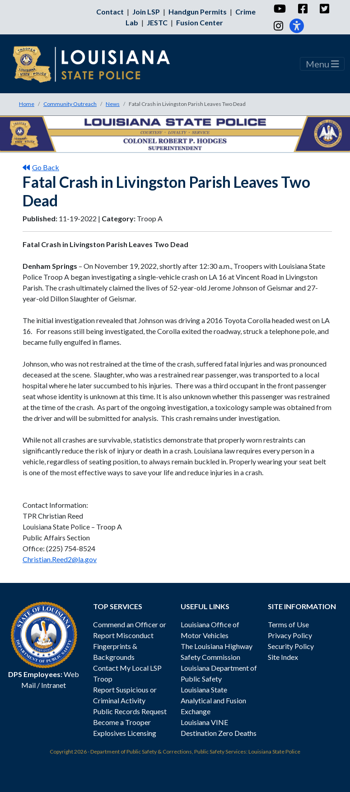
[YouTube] (279, 8)
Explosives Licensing (124, 733)
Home (26, 103)
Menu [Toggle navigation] (322, 63)
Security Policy (291, 646)
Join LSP (146, 11)
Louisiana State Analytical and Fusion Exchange (213, 700)
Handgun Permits (197, 11)
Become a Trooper (122, 722)
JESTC (157, 22)
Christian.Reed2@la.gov (60, 559)
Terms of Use (288, 624)
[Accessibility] (296, 26)
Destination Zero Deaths (219, 733)
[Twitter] (324, 8)
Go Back (41, 167)
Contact (110, 11)
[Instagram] (278, 25)
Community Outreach (70, 103)
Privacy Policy (290, 635)
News (113, 103)
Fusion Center (199, 22)
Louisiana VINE (204, 722)
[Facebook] (302, 8)
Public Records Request (130, 711)
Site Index (283, 657)
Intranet (53, 685)
